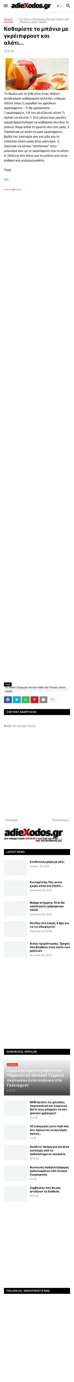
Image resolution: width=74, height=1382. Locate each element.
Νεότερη (12, 820)
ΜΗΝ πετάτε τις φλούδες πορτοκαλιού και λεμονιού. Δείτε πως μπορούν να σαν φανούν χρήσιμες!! (49, 1107)
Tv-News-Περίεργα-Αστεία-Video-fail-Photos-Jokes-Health (44, 20)
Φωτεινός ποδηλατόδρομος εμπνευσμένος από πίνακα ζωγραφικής (49, 1171)
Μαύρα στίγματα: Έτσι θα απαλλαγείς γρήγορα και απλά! (47, 906)
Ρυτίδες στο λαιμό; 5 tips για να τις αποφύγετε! (49, 924)
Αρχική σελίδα (8, 20)
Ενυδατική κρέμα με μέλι (47, 861)
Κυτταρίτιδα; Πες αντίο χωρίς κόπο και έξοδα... (46, 883)
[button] (5, 6)
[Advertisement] (37, 244)
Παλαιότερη (60, 820)
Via (6, 179)
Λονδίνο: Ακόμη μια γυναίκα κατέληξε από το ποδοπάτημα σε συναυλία (49, 1150)
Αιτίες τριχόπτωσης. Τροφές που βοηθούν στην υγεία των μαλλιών (50, 947)
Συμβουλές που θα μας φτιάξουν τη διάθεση (45, 1189)
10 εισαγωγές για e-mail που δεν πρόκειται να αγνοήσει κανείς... (49, 1129)
